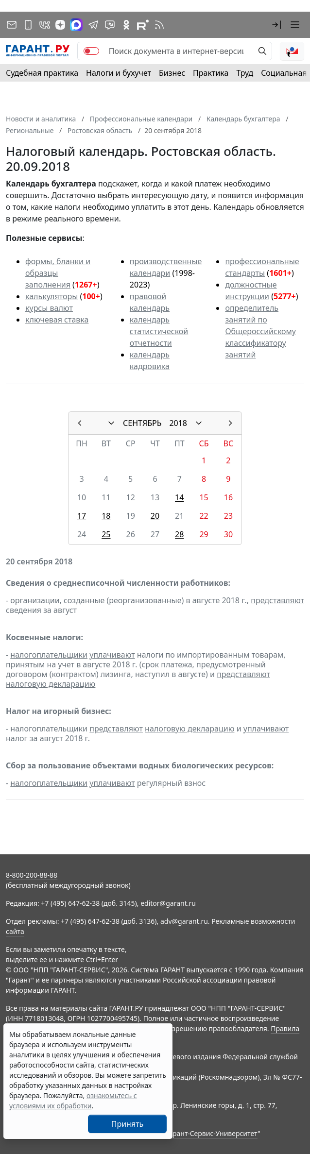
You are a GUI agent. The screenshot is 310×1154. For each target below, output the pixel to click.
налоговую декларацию (50, 684)
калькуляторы (51, 296)
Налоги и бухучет (118, 73)
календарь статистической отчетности (159, 331)
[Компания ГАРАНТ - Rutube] (143, 25)
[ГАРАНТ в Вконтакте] (45, 25)
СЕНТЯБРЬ (142, 423)
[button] (276, 25)
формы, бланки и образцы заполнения (57, 273)
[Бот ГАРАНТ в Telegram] (110, 25)
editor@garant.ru (168, 903)
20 (155, 515)
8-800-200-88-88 (31, 875)
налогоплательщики (48, 654)
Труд (244, 73)
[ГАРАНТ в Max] (76, 24)
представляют (277, 600)
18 (106, 515)
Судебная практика (42, 73)
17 (81, 515)
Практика (210, 73)
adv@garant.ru (184, 921)
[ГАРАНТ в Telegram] (93, 25)
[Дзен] (60, 25)
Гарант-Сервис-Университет (212, 1133)
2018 (178, 423)
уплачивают (112, 654)
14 (179, 497)
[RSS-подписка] (159, 25)
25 (106, 534)
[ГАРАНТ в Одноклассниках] (126, 25)
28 (179, 534)
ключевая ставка (56, 319)
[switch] (91, 51)
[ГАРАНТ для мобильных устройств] (28, 25)
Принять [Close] (127, 1124)
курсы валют (49, 308)
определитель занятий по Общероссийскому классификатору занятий (260, 331)
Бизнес (172, 73)
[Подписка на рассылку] (11, 25)
